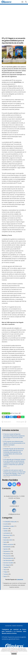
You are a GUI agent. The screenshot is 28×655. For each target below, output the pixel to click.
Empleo (5, 537)
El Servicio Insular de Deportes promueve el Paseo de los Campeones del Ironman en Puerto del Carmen (14, 435)
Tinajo (5, 572)
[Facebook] (10, 484)
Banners (5, 528)
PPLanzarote (7, 556)
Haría (4, 542)
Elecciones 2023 (7, 535)
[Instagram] (19, 484)
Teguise (5, 567)
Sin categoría (7, 565)
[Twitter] (14, 484)
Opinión (5, 549)
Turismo (5, 574)
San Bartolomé (7, 560)
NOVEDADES (7, 547)
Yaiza (4, 576)
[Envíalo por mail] (3, 417)
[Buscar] (26, 2)
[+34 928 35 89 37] (14, 502)
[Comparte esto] (7, 417)
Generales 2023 (7, 540)
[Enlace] (6, 1)
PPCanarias (6, 553)
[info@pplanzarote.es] (14, 510)
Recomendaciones (8, 558)
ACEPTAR (14, 653)
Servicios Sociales (8, 563)
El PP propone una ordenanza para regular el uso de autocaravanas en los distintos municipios (14, 443)
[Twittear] (11, 417)
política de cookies (14, 651)
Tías (4, 569)
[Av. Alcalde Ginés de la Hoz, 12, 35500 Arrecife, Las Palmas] (14, 492)
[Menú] (22, 2)
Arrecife (5, 524)
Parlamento (6, 551)
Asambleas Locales (8, 526)
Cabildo (5, 531)
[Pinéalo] (19, 417)
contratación (6, 533)
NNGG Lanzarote (8, 544)
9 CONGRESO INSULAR (9, 522)
